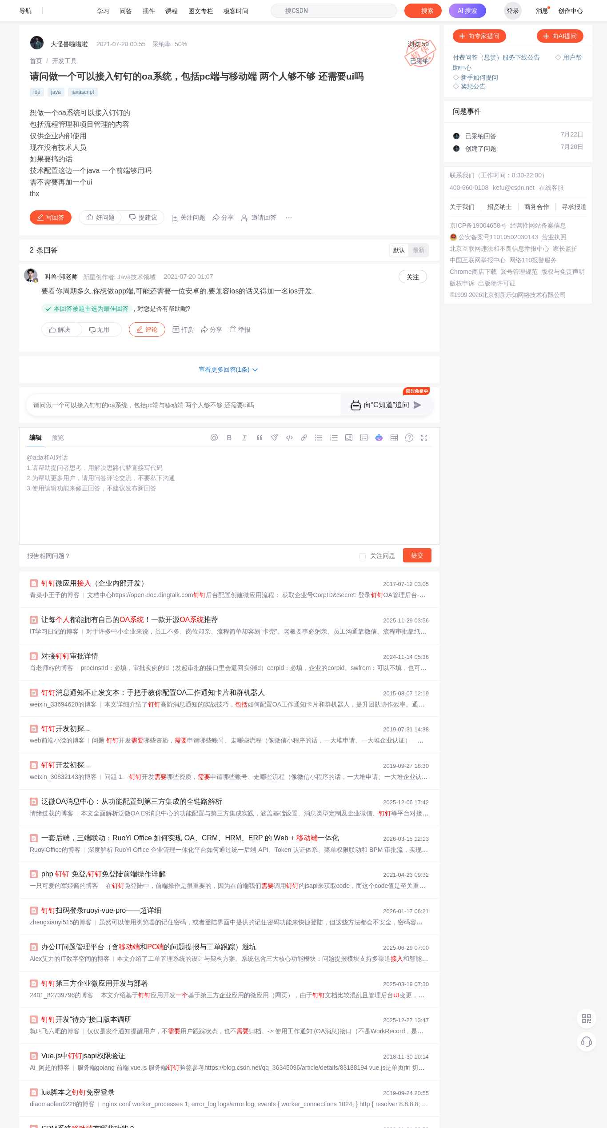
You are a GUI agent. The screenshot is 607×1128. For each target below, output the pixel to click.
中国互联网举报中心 (478, 238)
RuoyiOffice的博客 (55, 828)
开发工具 (64, 39)
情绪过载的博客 (51, 791)
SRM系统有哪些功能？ (88, 1107)
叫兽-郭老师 (61, 255)
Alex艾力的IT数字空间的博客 (70, 937)
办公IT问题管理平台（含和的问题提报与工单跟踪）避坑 (148, 925)
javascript (83, 71)
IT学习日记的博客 (54, 610)
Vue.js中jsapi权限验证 (83, 1034)
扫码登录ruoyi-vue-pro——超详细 (101, 889)
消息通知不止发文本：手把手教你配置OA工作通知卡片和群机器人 (153, 671)
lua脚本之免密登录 (78, 1071)
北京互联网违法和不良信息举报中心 (499, 227)
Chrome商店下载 (473, 250)
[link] (36, 39)
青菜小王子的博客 (55, 573)
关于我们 (462, 185)
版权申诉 (462, 261)
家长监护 (565, 227)
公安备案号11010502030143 (498, 215)
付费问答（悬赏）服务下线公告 (497, 36)
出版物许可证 (496, 261)
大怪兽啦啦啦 (69, 22)
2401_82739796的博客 (61, 973)
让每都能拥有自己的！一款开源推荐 (129, 598)
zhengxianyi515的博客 (61, 900)
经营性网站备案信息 (538, 204)
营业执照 (554, 215)
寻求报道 (574, 185)
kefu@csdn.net (514, 166)
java (56, 71)
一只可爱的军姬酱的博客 (64, 864)
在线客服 (551, 166)
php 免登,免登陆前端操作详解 (103, 852)
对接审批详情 (69, 634)
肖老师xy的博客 (51, 646)
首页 (36, 39)
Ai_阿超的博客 (50, 1046)
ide (36, 71)
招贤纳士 (499, 185)
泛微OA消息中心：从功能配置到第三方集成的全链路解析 (131, 780)
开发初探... (65, 707)
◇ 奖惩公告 (469, 64)
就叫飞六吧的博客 (55, 1009)
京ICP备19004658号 (478, 204)
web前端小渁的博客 (57, 719)
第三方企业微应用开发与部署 (94, 962)
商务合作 (536, 185)
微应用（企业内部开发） (94, 562)
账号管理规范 (519, 250)
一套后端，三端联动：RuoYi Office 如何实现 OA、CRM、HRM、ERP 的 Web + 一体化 (190, 816)
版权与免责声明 (563, 250)
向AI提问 (560, 14)
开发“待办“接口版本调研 (86, 998)
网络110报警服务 (533, 238)
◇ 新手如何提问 (475, 56)
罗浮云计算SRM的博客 (61, 1119)
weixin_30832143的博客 (63, 755)
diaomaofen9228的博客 (62, 1082)
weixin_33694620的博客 (63, 682)
